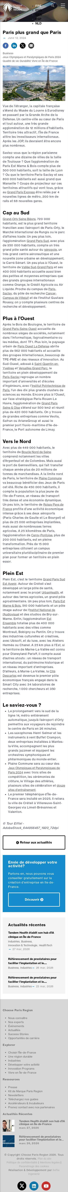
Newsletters (16, 1095)
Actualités (14, 1030)
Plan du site (44, 1158)
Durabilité (25, 60)
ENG (38, 10)
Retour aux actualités (36, 842)
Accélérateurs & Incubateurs (26, 1103)
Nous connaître (17, 1018)
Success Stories (18, 1034)
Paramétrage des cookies (34, 1166)
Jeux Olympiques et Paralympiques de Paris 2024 (32, 57)
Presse (12, 1087)
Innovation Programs (21, 1068)
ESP (38, 19)
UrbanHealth (50, 592)
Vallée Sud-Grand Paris (37, 267)
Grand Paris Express (21, 192)
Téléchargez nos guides (23, 1099)
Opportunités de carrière (24, 1038)
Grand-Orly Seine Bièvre (19, 219)
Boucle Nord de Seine (36, 452)
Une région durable (20, 1056)
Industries (14, 941)
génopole (50, 249)
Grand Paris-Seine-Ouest (20, 329)
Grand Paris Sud (38, 241)
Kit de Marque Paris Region (25, 1091)
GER (38, 14)
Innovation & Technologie (22, 945)
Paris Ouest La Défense (33, 346)
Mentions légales (50, 1162)
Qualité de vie (11, 60)
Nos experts (16, 1022)
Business (8, 53)
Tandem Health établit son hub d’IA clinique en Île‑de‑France (42, 1122)
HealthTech (45, 945)
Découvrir (32, 899)
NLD (38, 23)
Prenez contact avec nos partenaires (31, 1107)
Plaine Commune (50, 478)
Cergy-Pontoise (41, 535)
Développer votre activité (24, 1064)
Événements (16, 1026)
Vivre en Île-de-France (45, 60)
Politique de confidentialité (22, 1162)
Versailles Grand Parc (33, 368)
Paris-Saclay (11, 377)
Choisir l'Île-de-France (22, 1052)
